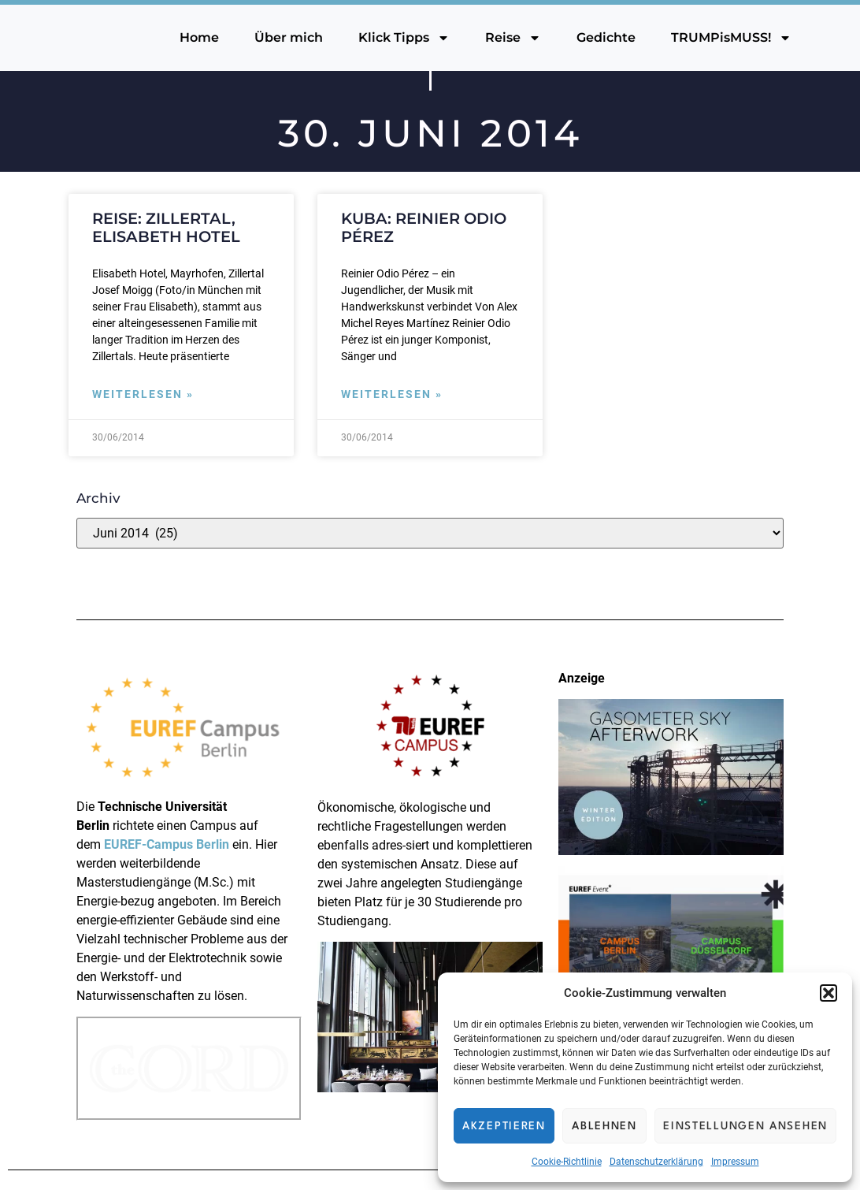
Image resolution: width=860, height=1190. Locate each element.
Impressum (735, 1161)
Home (199, 37)
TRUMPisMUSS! (731, 38)
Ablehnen (604, 1126)
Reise (513, 38)
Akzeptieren (504, 1126)
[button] (828, 993)
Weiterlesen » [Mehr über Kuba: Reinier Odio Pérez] (392, 394)
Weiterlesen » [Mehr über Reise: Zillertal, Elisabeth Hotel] (143, 394)
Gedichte (606, 37)
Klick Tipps (404, 38)
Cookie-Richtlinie (567, 1161)
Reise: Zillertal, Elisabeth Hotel (166, 227)
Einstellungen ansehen (745, 1126)
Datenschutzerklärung (656, 1161)
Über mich (288, 37)
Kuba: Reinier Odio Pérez (423, 227)
